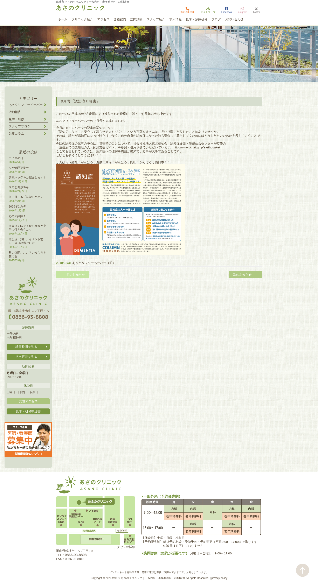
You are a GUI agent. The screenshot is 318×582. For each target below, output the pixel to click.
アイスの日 (16, 158)
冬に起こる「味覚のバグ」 (26, 196)
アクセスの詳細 (124, 547)
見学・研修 (16, 119)
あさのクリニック (80, 8)
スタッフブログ (19, 126)
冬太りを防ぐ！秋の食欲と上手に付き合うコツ (27, 227)
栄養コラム (16, 133)
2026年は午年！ (19, 206)
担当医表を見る (31, 357)
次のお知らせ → (245, 274)
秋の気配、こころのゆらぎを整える (27, 254)
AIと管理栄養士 (19, 167)
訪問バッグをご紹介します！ (27, 177)
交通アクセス (28, 401)
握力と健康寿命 (19, 187)
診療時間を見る (31, 347)
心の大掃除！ (17, 216)
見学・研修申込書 (28, 411)
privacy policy (219, 578)
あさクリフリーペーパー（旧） (94, 263)
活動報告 (15, 112)
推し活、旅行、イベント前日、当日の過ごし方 (26, 241)
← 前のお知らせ (72, 274)
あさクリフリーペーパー (26, 104)
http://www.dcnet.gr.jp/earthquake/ (196, 147)
